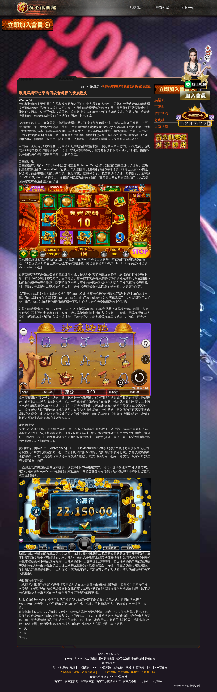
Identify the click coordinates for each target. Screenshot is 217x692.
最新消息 (161, 127)
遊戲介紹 (162, 7)
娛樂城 (159, 100)
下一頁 (23, 637)
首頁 (83, 86)
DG (94, 667)
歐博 (72, 667)
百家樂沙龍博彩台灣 (108, 681)
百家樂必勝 (129, 681)
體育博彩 (161, 113)
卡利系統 (62, 667)
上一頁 (23, 632)
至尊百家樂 (87, 681)
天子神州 (144, 681)
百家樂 (159, 107)
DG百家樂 (84, 667)
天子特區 (157, 681)
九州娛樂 (118, 667)
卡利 (52, 667)
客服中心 (188, 7)
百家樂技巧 (71, 681)
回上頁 (23, 628)
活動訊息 (136, 7)
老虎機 (159, 120)
